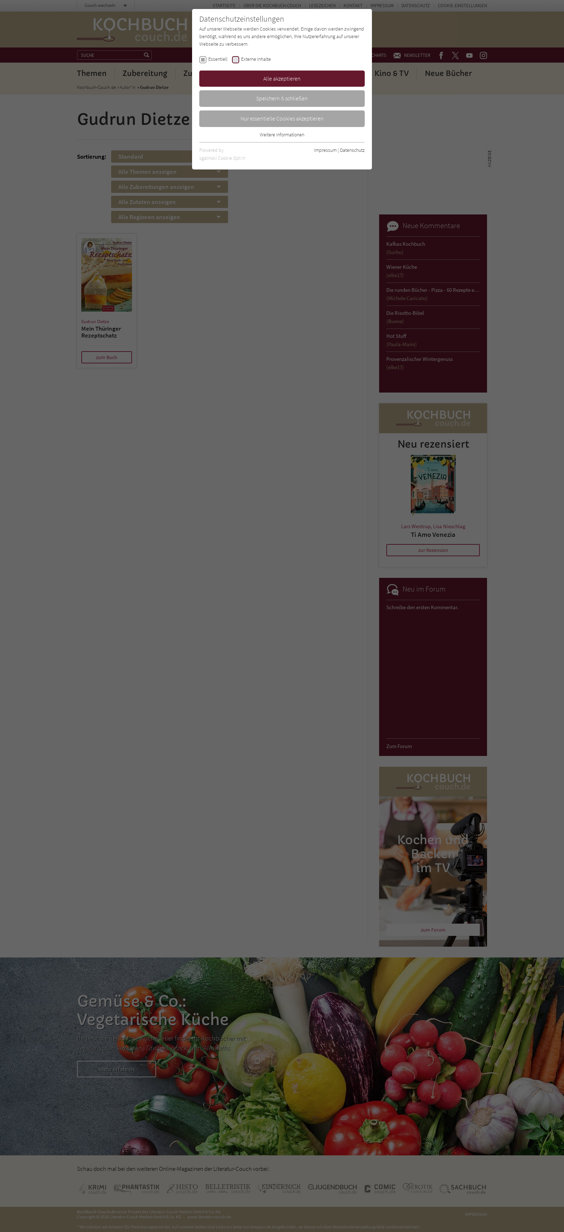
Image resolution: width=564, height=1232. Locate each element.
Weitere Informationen (282, 134)
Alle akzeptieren (282, 78)
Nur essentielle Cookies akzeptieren (282, 118)
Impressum (325, 150)
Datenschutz (352, 150)
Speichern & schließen (282, 98)
